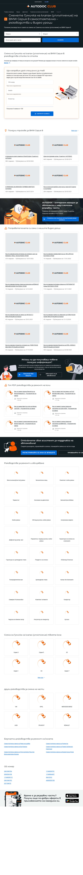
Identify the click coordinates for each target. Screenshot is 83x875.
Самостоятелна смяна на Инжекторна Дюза (60, 753)
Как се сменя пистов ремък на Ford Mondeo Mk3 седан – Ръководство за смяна (63, 394)
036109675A (8, 772)
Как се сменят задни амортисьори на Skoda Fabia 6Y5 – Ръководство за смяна (25, 424)
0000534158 (8, 775)
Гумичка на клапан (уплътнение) (39, 12)
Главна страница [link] (9, 12)
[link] (7, 63)
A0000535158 (50, 781)
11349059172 (8, 778)
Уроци (18, 12)
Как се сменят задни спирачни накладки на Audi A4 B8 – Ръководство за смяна (64, 408)
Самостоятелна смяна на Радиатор (57, 744)
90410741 (49, 778)
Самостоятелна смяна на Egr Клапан (15, 747)
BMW (52, 12)
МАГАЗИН (38, 2)
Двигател (25, 12)
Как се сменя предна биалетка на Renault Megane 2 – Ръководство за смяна (25, 394)
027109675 (7, 784)
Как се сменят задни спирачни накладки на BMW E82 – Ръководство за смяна (64, 424)
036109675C (8, 781)
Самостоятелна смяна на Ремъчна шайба (17, 744)
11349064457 (50, 775)
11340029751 (50, 772)
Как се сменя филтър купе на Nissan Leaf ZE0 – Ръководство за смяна (25, 407)
